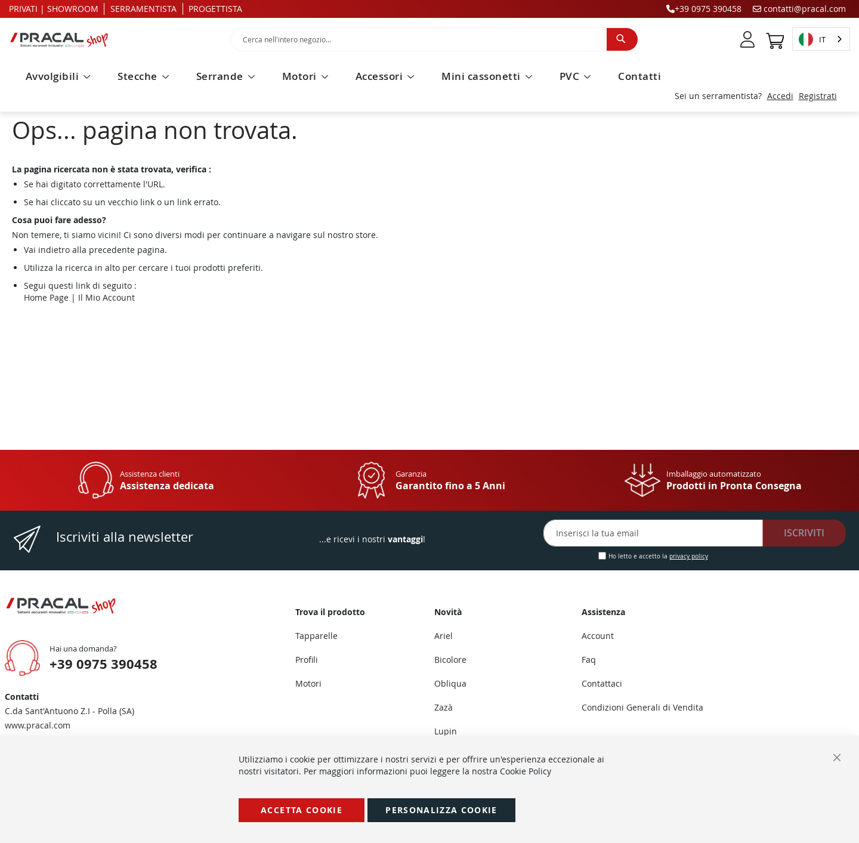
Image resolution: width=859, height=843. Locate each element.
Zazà (443, 707)
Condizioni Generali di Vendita (642, 707)
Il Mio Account (106, 297)
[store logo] (110, 39)
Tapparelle (316, 635)
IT (812, 39)
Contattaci (602, 683)
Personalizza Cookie (441, 810)
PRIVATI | (27, 8)
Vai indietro (47, 249)
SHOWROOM (72, 8)
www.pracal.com (37, 725)
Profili (306, 659)
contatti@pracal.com (799, 8)
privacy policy (688, 556)
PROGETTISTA (215, 8)
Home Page (46, 297)
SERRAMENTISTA (143, 8)
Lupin (445, 731)
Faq (589, 659)
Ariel (443, 635)
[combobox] (434, 39)
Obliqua (450, 683)
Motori (308, 683)
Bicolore (450, 659)
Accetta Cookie (301, 810)
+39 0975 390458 (703, 8)
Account (598, 635)
